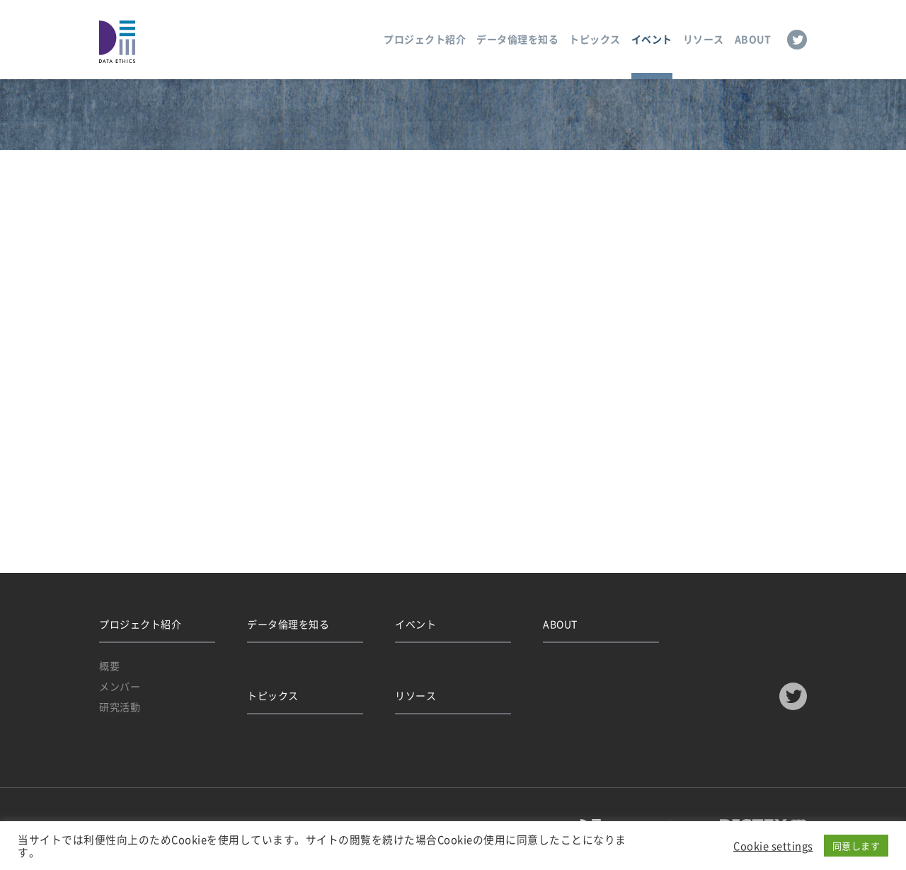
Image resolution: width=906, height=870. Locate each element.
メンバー (119, 686)
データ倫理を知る (517, 39)
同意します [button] (856, 845)
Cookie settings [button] (773, 846)
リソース (703, 39)
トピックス (595, 39)
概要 (109, 666)
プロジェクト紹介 (425, 39)
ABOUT (753, 39)
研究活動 (119, 707)
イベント (651, 39)
